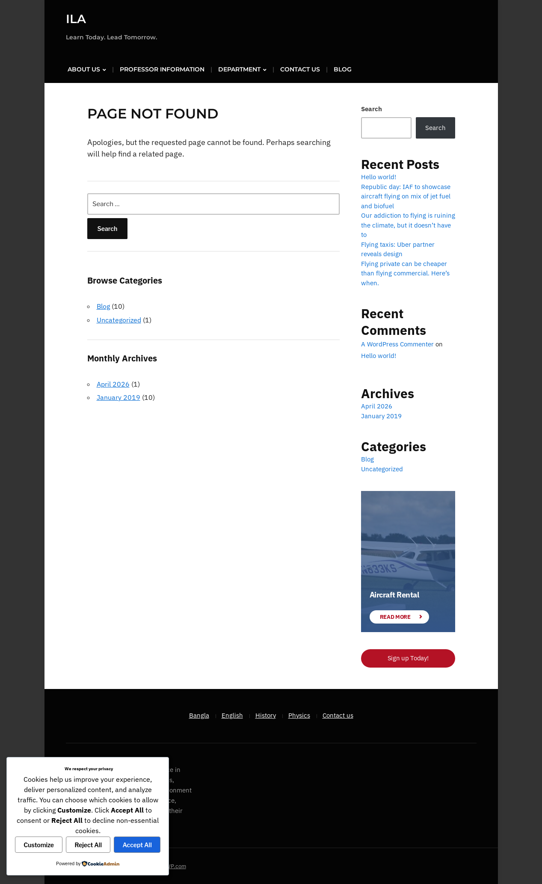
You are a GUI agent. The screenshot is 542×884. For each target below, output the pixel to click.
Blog (343, 69)
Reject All (88, 845)
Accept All (137, 845)
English (232, 714)
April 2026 (113, 383)
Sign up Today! (408, 657)
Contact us (300, 69)
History (265, 714)
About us (84, 69)
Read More (395, 616)
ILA (76, 19)
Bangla (199, 714)
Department (239, 69)
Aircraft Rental (394, 594)
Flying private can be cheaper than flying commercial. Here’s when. (405, 272)
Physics (299, 714)
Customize (39, 845)
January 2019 (118, 396)
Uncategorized (119, 319)
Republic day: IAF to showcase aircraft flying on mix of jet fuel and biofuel (405, 195)
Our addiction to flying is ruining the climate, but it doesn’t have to (408, 224)
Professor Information (162, 69)
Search (371, 108)
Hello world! (378, 176)
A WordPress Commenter (397, 344)
